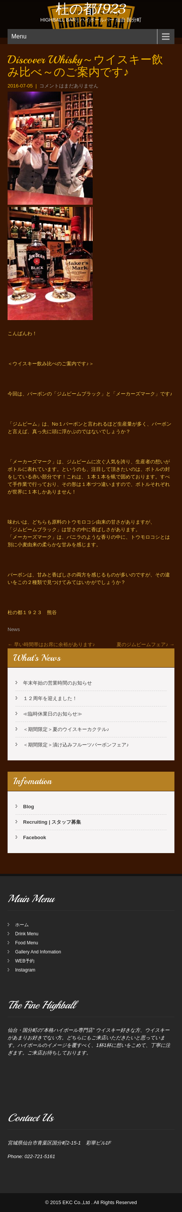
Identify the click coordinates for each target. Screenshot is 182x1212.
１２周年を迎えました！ (50, 698)
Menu (18, 36)
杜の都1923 (91, 9)
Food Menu (26, 942)
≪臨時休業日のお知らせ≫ (52, 714)
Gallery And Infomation (38, 952)
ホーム (22, 924)
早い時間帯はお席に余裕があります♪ (51, 644)
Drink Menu (26, 933)
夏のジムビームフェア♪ (145, 644)
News (14, 629)
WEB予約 (24, 961)
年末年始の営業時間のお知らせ (57, 683)
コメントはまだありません (68, 86)
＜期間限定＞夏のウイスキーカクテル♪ (66, 729)
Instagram (25, 970)
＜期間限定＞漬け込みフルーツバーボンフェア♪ (76, 745)
